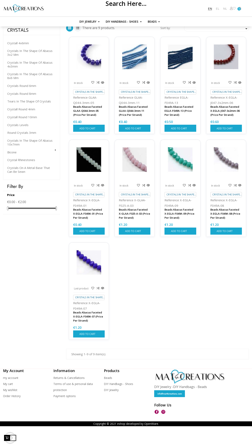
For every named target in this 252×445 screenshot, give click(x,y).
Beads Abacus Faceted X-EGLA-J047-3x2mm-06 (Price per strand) (225, 129)
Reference (80, 116)
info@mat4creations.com (169, 412)
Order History (12, 415)
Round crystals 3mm (21, 151)
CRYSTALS (17, 48)
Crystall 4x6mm (18, 62)
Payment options (64, 415)
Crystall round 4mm (21, 128)
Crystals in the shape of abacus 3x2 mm (30, 71)
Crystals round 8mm (21, 112)
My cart (8, 402)
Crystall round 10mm (22, 136)
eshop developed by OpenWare (137, 442)
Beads (108, 396)
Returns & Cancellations (69, 396)
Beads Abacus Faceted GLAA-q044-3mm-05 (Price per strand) (87, 129)
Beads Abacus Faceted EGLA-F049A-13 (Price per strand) (178, 129)
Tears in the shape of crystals (29, 120)
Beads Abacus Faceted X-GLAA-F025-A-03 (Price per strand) (134, 232)
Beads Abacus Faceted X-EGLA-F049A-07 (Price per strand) (88, 335)
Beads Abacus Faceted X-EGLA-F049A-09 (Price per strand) (179, 232)
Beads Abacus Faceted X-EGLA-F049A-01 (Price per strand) (88, 232)
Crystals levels (17, 144)
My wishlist (10, 408)
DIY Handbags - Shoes (118, 402)
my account (10, 396)
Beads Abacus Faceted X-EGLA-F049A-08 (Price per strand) (225, 232)
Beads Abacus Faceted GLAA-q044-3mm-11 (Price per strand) (133, 129)
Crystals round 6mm (21, 104)
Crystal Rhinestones (21, 179)
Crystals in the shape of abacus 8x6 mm (30, 95)
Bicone (12, 171)
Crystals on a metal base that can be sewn (28, 188)
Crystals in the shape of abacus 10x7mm (30, 161)
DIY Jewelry (111, 408)
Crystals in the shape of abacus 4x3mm (30, 83)
